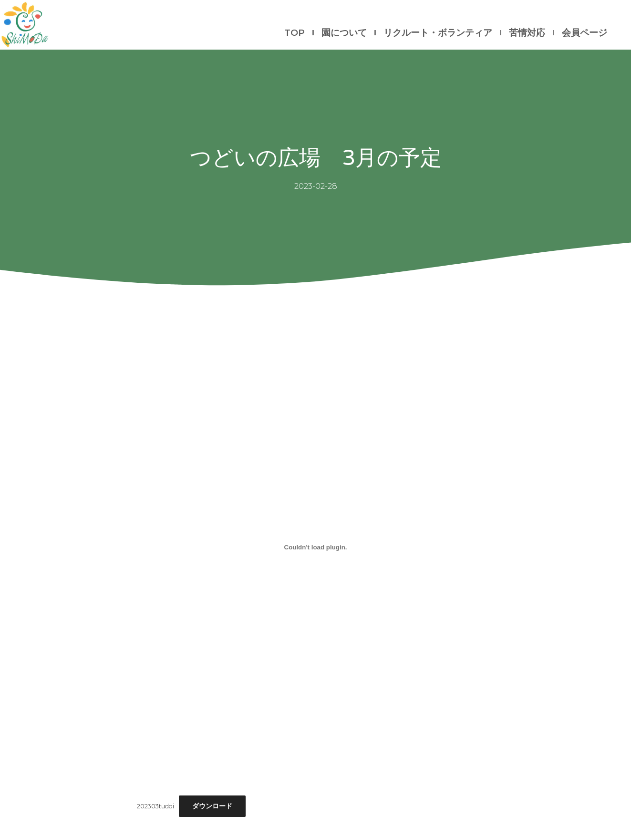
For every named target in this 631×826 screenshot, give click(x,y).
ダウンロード (212, 806)
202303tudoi (155, 806)
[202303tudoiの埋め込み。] (316, 547)
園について (344, 32)
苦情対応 (527, 32)
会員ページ (584, 32)
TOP (294, 32)
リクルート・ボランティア (437, 32)
